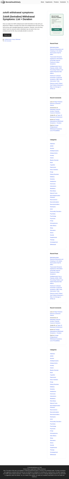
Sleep (51, 228)
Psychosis (52, 218)
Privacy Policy (26, 469)
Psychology (53, 216)
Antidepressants (8, 39)
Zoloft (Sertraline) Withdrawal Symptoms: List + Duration (19, 18)
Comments (63, 2)
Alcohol (52, 148)
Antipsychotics (54, 153)
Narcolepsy (53, 191)
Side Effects (53, 225)
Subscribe (56, 29)
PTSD (51, 221)
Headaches (53, 181)
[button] (67, 2)
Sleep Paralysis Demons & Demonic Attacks (56, 103)
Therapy (52, 239)
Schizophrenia (54, 223)
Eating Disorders (54, 174)
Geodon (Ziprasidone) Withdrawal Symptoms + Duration (56, 121)
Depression (53, 167)
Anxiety (52, 155)
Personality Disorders (55, 211)
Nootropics (53, 206)
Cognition (52, 165)
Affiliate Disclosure (41, 469)
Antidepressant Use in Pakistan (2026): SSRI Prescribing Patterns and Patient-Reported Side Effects (56, 70)
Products (56, 2)
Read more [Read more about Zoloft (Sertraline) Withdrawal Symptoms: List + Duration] (7, 35)
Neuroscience (53, 199)
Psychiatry (52, 213)
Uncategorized (54, 242)
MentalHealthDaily (13, 2)
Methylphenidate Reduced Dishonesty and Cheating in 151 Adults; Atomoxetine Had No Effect (56, 51)
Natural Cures (53, 193)
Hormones (52, 183)
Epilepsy (52, 176)
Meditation (52, 188)
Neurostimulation (54, 202)
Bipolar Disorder (54, 160)
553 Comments (7, 40)
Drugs (13, 39)
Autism (52, 157)
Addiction (52, 143)
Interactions (53, 186)
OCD (51, 209)
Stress (51, 232)
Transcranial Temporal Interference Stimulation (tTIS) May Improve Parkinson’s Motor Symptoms (56, 60)
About (42, 2)
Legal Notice (33, 469)
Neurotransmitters (54, 204)
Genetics (52, 179)
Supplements (48, 2)
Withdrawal (17, 39)
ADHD (51, 146)
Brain (51, 162)
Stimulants (53, 230)
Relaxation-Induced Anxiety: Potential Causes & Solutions (55, 111)
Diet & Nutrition (54, 169)
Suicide (52, 235)
